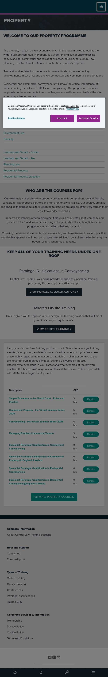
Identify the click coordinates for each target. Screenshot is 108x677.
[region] (54, 113)
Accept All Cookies (88, 118)
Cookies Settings (16, 118)
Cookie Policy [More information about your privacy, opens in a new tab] (72, 109)
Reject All (62, 118)
